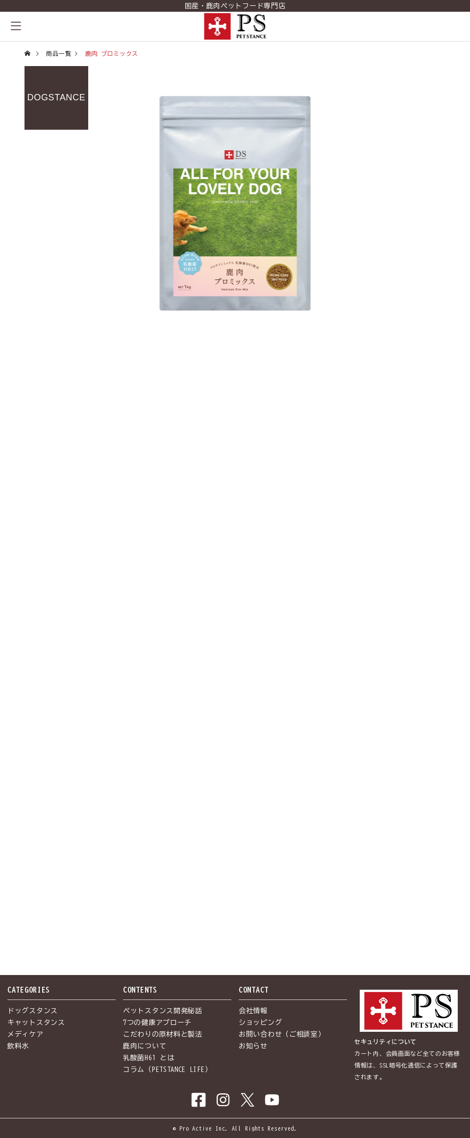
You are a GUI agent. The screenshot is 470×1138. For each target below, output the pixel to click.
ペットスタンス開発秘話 (162, 1010)
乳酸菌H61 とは (148, 1057)
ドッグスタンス (32, 1010)
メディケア (25, 1034)
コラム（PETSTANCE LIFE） (167, 1069)
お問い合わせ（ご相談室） (282, 1034)
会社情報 (253, 1010)
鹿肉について (144, 1046)
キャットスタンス (36, 1022)
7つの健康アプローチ (157, 1022)
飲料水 (18, 1046)
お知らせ (253, 1046)
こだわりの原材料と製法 (162, 1034)
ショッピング (260, 1022)
